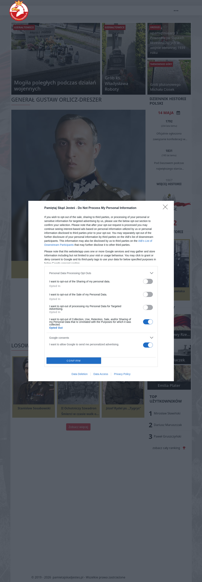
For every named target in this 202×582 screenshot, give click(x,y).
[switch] (148, 281)
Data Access (100, 374)
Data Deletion (80, 374)
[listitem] (101, 273)
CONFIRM (74, 360)
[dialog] (101, 291)
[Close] (166, 208)
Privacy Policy (122, 374)
